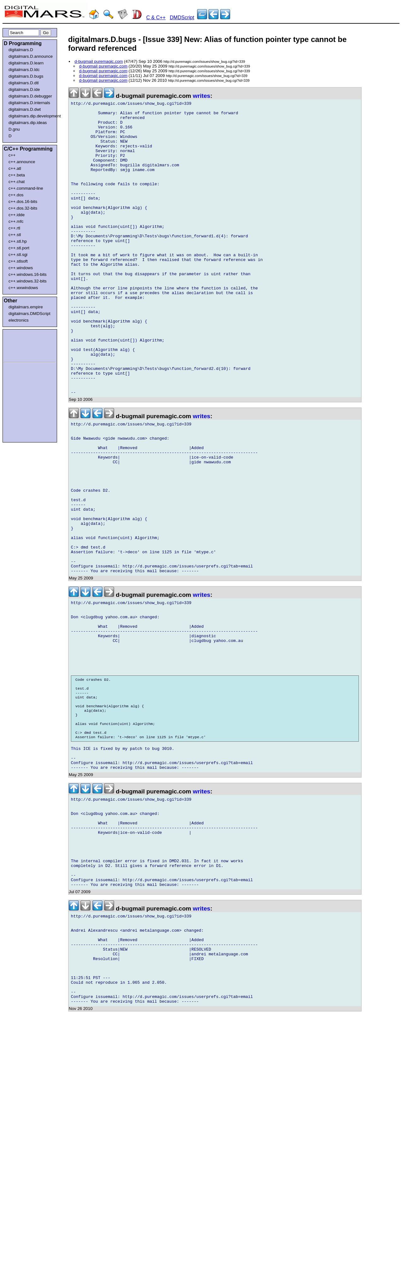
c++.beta (17, 175)
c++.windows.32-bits (28, 281)
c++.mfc (16, 221)
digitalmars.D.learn (26, 63)
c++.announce (22, 161)
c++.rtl (14, 228)
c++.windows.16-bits (28, 274)
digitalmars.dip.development (31, 116)
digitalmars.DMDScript (29, 313)
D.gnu (14, 129)
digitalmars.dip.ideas (28, 122)
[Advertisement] (23, 344)
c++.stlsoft (18, 261)
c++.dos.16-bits (23, 201)
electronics (19, 320)
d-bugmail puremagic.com (98, 61)
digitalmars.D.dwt (25, 109)
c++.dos (16, 195)
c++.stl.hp (18, 241)
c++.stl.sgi (18, 254)
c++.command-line (26, 188)
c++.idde (17, 214)
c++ (12, 155)
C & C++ (156, 17)
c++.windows (21, 267)
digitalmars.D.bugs (26, 76)
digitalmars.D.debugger (30, 96)
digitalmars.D (21, 49)
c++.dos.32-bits (23, 208)
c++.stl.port (19, 248)
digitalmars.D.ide (24, 89)
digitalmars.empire (26, 307)
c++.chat (17, 181)
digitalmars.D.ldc (24, 69)
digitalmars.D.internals (29, 102)
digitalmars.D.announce (31, 56)
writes (201, 95)
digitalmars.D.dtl (24, 82)
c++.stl (15, 234)
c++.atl (15, 168)
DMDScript (182, 17)
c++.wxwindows (23, 287)
